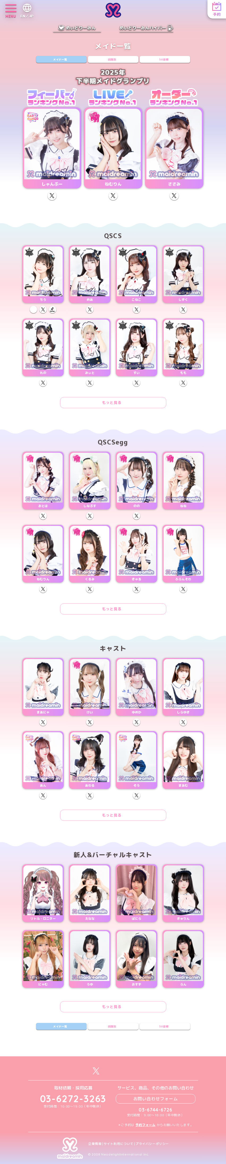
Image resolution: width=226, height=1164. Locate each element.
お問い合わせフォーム (155, 1099)
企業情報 (94, 1144)
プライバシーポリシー (152, 1144)
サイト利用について (119, 1144)
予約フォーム (145, 1125)
